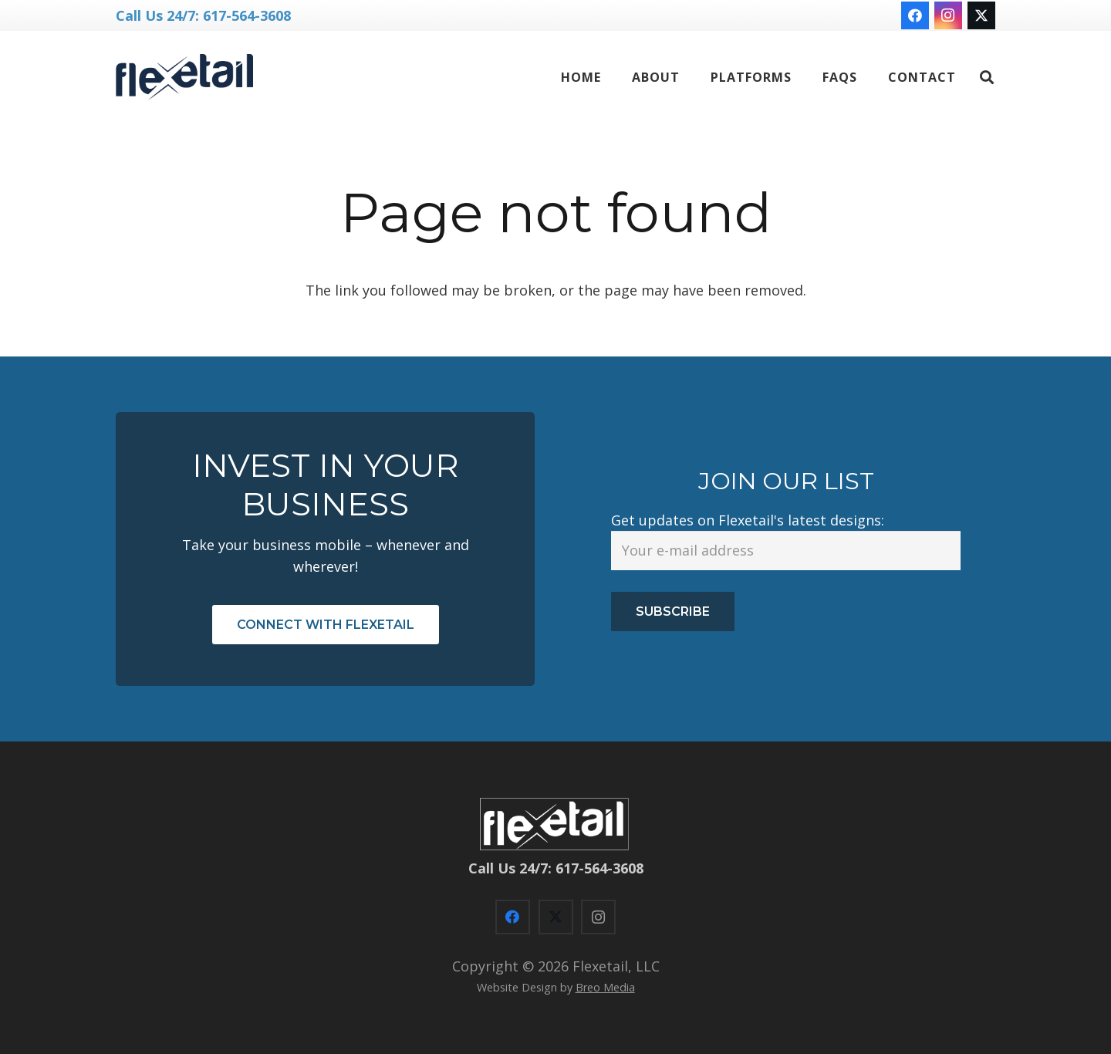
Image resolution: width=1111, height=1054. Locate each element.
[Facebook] (915, 15)
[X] (981, 15)
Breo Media (605, 987)
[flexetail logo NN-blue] (184, 77)
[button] (986, 77)
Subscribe (673, 611)
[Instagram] (948, 15)
